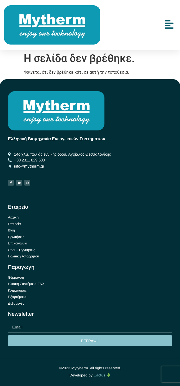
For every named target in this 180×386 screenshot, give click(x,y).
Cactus (102, 375)
